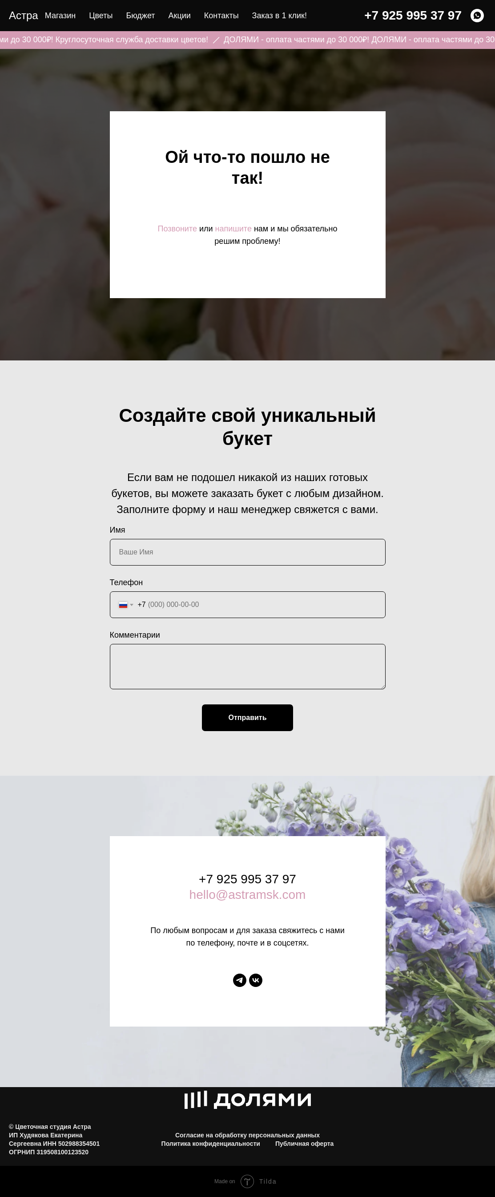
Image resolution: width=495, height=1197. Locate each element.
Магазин (60, 15)
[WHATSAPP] (477, 15)
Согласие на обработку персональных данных (247, 1135)
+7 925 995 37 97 (413, 15)
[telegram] (239, 980)
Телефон (126, 582)
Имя (117, 530)
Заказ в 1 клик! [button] (279, 15)
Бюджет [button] (140, 15)
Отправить (248, 717)
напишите (233, 228)
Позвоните (177, 228)
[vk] (255, 980)
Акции (180, 15)
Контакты (221, 15)
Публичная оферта (304, 1143)
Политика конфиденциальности (210, 1143)
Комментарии (135, 635)
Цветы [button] (101, 15)
